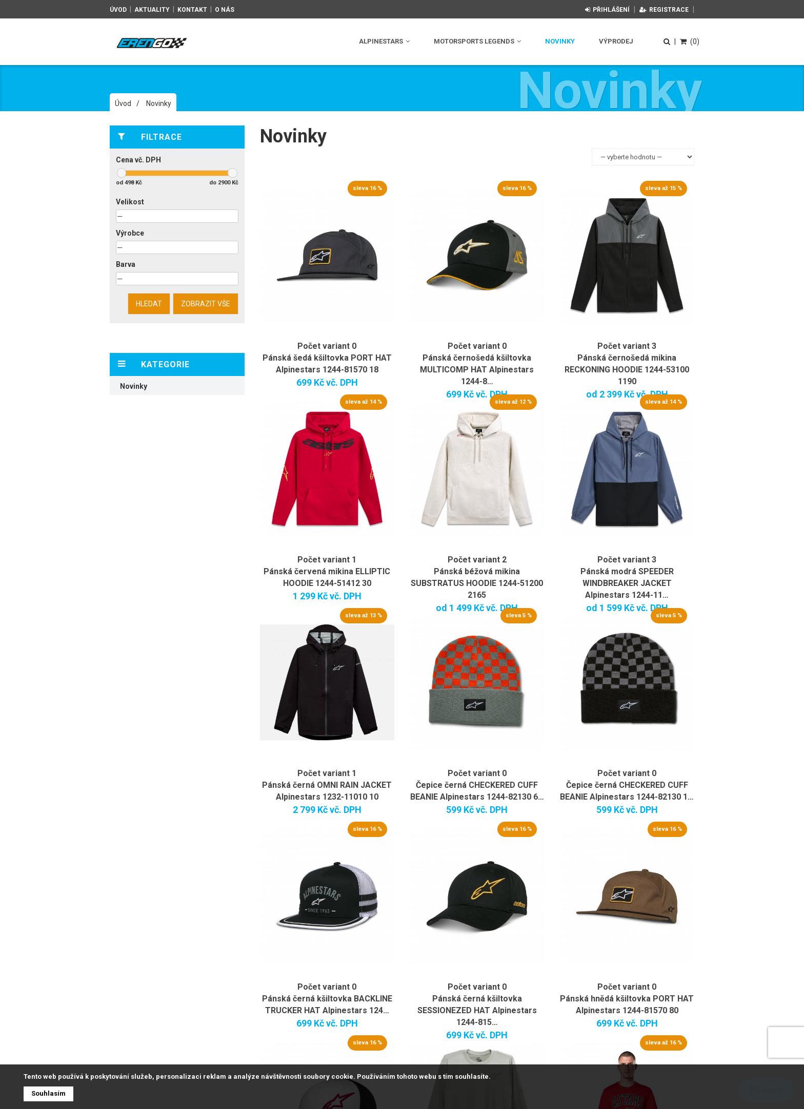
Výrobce (130, 233)
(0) (689, 41)
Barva (125, 264)
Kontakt (192, 9)
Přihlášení (607, 9)
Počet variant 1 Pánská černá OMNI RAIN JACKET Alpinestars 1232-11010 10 (327, 785)
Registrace (664, 9)
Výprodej (616, 41)
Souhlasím (48, 1093)
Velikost (130, 202)
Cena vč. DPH (138, 160)
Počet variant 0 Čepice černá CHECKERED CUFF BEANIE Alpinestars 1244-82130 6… (477, 785)
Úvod (118, 9)
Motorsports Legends (477, 41)
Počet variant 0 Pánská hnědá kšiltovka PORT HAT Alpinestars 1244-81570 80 (627, 998)
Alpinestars (384, 41)
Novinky (560, 41)
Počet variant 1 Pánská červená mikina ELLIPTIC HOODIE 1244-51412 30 (327, 571)
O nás (224, 9)
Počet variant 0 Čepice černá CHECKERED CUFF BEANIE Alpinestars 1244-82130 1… (627, 785)
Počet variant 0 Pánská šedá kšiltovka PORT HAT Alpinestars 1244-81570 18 (327, 357)
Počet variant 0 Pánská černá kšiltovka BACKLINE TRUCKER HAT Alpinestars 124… (327, 998)
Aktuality (152, 9)
